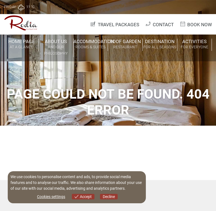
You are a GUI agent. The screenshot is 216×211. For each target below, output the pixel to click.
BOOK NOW (195, 24)
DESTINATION (160, 44)
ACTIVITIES (194, 44)
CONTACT (159, 24)
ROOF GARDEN (125, 44)
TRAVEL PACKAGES (114, 24)
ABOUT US (56, 48)
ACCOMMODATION (90, 44)
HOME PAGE (21, 44)
